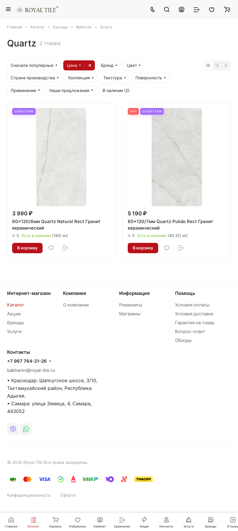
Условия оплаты (192, 305)
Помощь (185, 293)
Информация (134, 293)
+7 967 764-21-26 (27, 361)
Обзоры (183, 340)
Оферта (67, 495)
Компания (74, 293)
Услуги (14, 331)
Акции (14, 314)
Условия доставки (194, 314)
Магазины (129, 314)
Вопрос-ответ (190, 331)
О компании (76, 305)
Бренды (15, 322)
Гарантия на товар (194, 322)
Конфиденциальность (29, 495)
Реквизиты (130, 305)
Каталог (15, 305)
